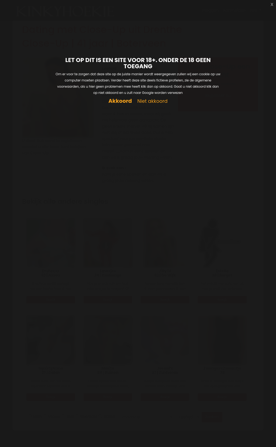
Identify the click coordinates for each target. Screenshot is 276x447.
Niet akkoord (152, 101)
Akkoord (120, 101)
